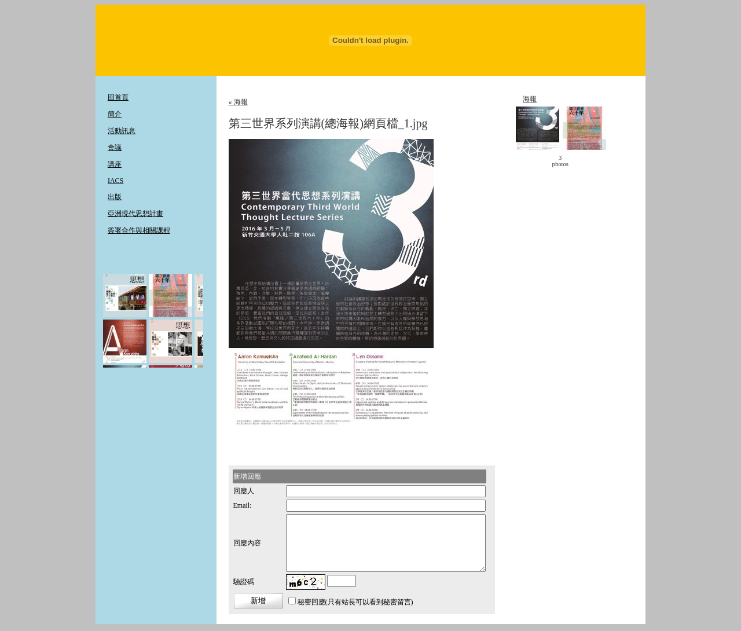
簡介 (115, 114)
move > (585, 161)
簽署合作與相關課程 (139, 230)
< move (534, 161)
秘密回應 (311, 602)
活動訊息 (121, 131)
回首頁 (118, 97)
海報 (530, 99)
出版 (115, 197)
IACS (115, 181)
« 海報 (238, 102)
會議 (115, 148)
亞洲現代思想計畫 (135, 214)
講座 (115, 164)
